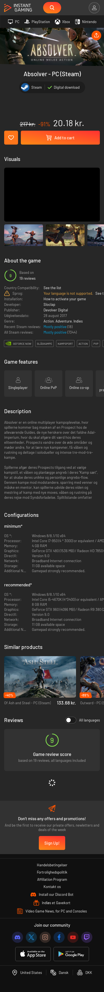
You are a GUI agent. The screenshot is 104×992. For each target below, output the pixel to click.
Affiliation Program (52, 879)
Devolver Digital (56, 310)
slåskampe (44, 343)
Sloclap (49, 304)
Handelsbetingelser (52, 865)
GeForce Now (22, 343)
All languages (82, 720)
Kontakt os (52, 886)
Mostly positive (55, 326)
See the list (52, 288)
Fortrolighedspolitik (52, 872)
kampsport (65, 343)
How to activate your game (65, 299)
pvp (95, 343)
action (83, 343)
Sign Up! (52, 842)
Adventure (63, 321)
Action (49, 321)
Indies (78, 321)
